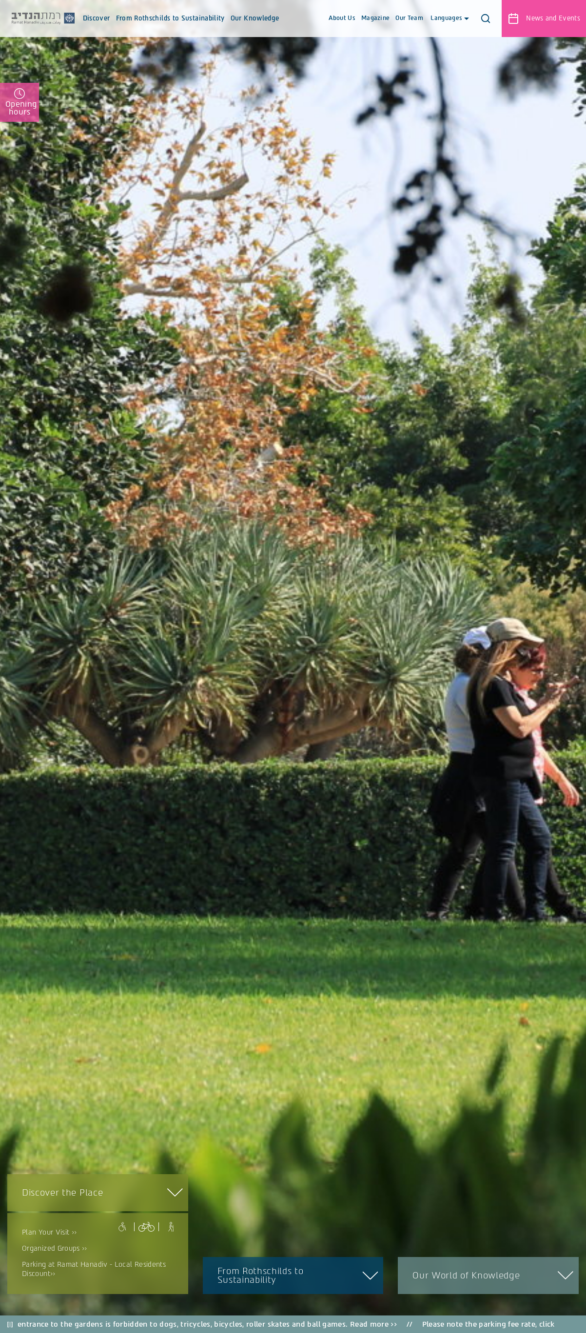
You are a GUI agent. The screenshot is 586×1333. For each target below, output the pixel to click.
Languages (449, 18)
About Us (342, 18)
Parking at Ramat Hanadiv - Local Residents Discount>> (94, 1269)
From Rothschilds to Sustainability (170, 26)
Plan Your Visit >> (49, 1232)
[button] (485, 18)
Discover (96, 26)
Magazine (375, 18)
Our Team (409, 18)
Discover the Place (62, 1192)
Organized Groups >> (54, 1248)
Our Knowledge (255, 26)
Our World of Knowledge (465, 1275)
